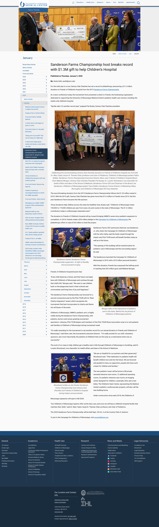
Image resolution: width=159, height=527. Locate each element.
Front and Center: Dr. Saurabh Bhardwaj (34, 130)
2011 (24, 328)
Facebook (112, 456)
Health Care (90, 3)
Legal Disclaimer (139, 450)
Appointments (130, 3)
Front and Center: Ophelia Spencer (33, 118)
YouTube (112, 461)
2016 (24, 313)
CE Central (5, 445)
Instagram (112, 464)
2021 (24, 92)
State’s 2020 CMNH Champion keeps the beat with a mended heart (34, 169)
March (26, 266)
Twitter (111, 458)
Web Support (138, 461)
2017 (24, 310)
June (25, 277)
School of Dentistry (34, 460)
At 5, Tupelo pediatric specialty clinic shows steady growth (34, 234)
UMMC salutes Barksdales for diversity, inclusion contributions (35, 244)
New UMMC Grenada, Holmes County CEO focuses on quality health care (35, 226)
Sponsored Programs (88, 457)
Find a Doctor (59, 453)
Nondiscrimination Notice (142, 453)
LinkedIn (112, 466)
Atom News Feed (114, 472)
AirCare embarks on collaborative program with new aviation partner (35, 178)
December (27, 300)
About (108, 3)
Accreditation (32, 445)
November (27, 297)
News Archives (27, 67)
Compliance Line (139, 445)
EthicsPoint (137, 448)
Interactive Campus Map (9, 453)
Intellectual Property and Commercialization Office (89, 451)
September (27, 289)
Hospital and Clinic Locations (64, 456)
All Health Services (60, 445)
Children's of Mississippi (62, 448)
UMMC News (112, 450)
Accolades (26, 71)
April (25, 270)
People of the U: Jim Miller (33, 238)
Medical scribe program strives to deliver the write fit (34, 108)
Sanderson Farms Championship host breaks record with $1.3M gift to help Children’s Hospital (34, 153)
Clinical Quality (59, 450)
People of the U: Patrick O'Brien (35, 113)
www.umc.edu (59, 512)
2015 (24, 316)
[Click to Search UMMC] (138, 3)
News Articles (28, 99)
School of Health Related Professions (36, 466)
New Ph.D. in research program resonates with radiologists (35, 162)
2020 (130, 54)
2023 (24, 86)
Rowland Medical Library (36, 457)
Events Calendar (113, 448)
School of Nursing (33, 472)
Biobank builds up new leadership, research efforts (33, 213)
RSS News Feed (114, 469)
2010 (24, 331)
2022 (24, 89)
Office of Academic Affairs (36, 455)
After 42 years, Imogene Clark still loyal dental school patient (34, 219)
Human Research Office (88, 448)
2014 (24, 319)
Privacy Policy (138, 456)
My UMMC (5, 458)
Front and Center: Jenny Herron (35, 199)
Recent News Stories (29, 64)
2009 (24, 334)
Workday (4, 466)
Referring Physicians (61, 461)
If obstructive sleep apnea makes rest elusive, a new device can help (35, 144)
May (25, 273)
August (26, 285)
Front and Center (28, 74)
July (25, 281)
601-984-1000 (72, 516)
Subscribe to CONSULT (115, 453)
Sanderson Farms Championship (106, 90)
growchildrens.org (101, 417)
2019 (24, 304)
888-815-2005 (73, 519)
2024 (24, 83)
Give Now (5, 450)
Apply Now (31, 448)
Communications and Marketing (118, 445)
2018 (24, 307)
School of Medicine (34, 469)
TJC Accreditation (139, 458)
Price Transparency (61, 458)
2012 (24, 325)
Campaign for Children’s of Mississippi (113, 219)
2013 (24, 322)
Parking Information (8, 461)
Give (114, 3)
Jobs (3, 456)
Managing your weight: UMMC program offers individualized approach (34, 205)
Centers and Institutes (88, 445)
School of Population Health (37, 475)
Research (100, 3)
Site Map (4, 463)
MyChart (121, 3)
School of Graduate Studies (36, 462)
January (26, 103)
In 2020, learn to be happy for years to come (34, 124)
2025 (24, 80)
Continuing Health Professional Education (38, 451)
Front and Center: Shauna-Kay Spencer (34, 186)
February (27, 262)
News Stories (34, 9)
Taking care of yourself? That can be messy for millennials (34, 137)
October (26, 293)
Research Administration (89, 455)
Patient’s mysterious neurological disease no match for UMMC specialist (34, 193)
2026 (24, 77)
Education (80, 3)
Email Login (5, 448)
